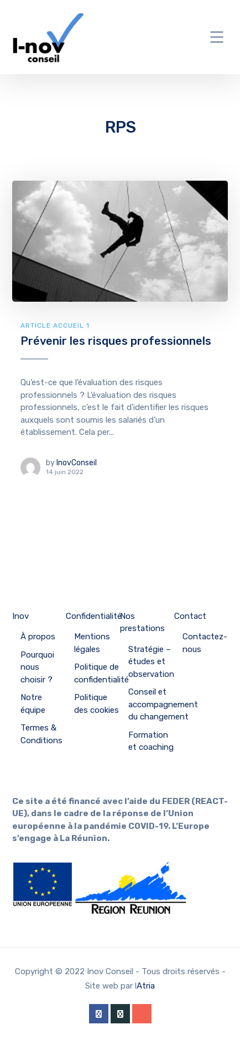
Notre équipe (32, 703)
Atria (146, 986)
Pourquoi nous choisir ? (37, 667)
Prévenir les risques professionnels (115, 341)
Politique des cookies (96, 703)
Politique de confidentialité (101, 673)
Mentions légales (92, 643)
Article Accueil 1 (55, 325)
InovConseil (76, 462)
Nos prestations (142, 622)
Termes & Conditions (41, 734)
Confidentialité (94, 616)
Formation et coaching (151, 741)
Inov (20, 616)
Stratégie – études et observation (151, 661)
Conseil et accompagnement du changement (163, 704)
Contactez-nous (204, 643)
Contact (190, 616)
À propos (37, 637)
